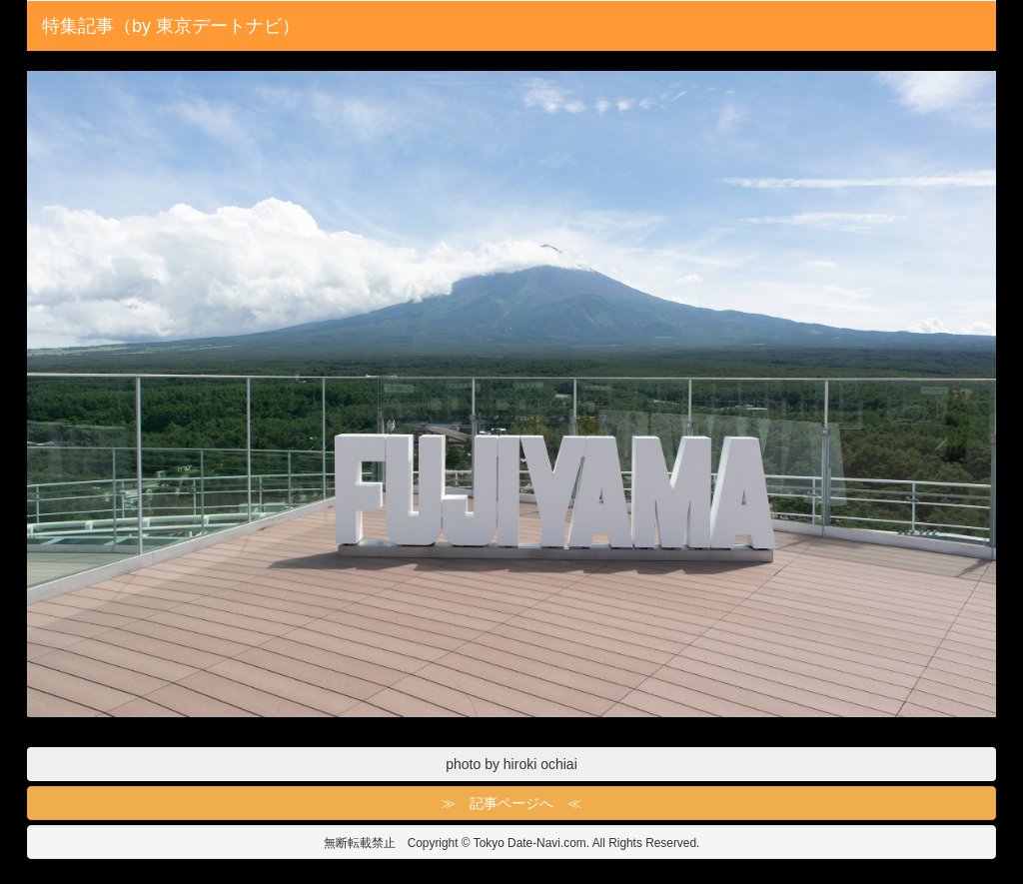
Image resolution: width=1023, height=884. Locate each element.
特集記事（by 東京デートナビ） (171, 26)
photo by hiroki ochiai (511, 764)
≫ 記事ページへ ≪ (511, 803)
